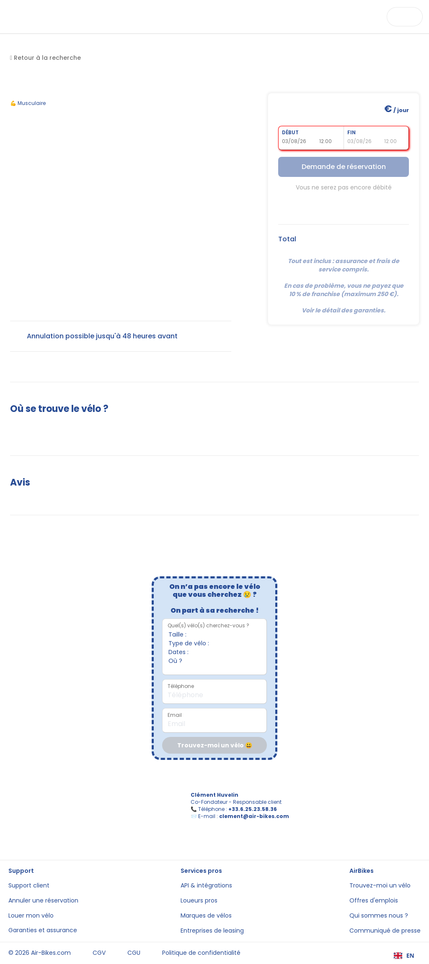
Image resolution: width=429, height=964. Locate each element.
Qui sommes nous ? (378, 916)
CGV (99, 953)
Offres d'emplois (373, 901)
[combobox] (404, 955)
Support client (28, 886)
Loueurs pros (199, 901)
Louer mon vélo (31, 916)
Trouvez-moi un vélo (380, 886)
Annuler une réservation (43, 901)
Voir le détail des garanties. (343, 310)
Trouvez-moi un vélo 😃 (214, 745)
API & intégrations (206, 886)
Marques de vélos (206, 916)
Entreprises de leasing (212, 931)
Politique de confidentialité (201, 953)
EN (404, 955)
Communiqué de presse (385, 931)
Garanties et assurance (42, 930)
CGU (133, 953)
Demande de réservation (344, 166)
